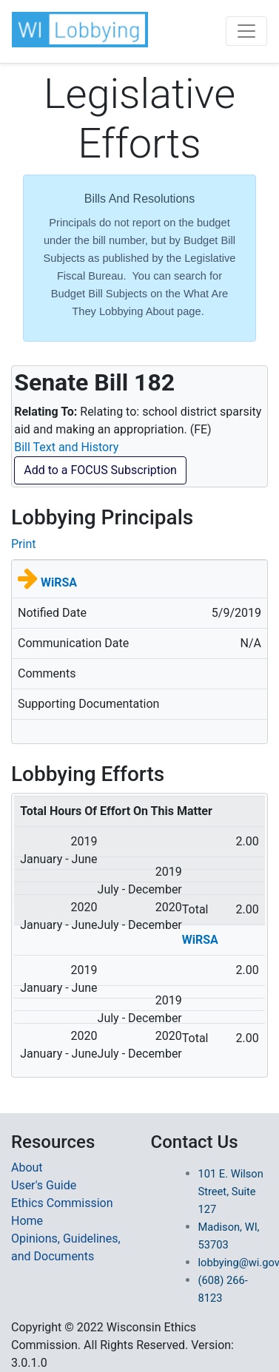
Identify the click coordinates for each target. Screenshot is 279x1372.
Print (23, 544)
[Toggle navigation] (246, 31)
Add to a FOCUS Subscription (100, 470)
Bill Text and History (66, 447)
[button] (80, 29)
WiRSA (59, 582)
